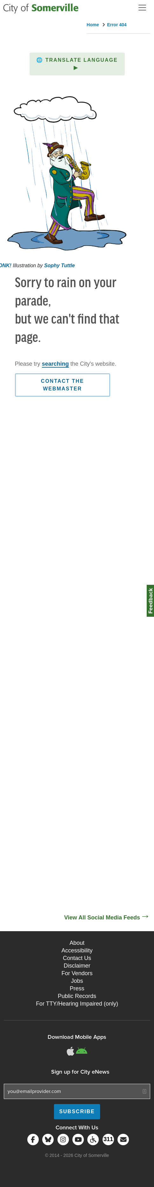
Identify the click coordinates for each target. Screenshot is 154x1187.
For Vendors (76, 973)
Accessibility (76, 950)
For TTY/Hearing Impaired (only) (77, 1004)
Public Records (77, 996)
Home (93, 24)
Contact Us (77, 958)
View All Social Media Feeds (102, 917)
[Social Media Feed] (77, 697)
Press (77, 988)
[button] (77, 64)
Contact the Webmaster (62, 384)
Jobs (77, 981)
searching (55, 364)
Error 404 (116, 24)
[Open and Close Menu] (142, 8)
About (77, 943)
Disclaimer (77, 966)
